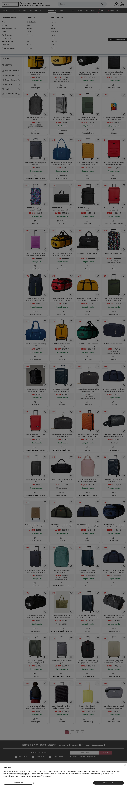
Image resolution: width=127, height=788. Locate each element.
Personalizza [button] (18, 783)
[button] (125, 765)
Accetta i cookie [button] (108, 783)
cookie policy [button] (24, 774)
